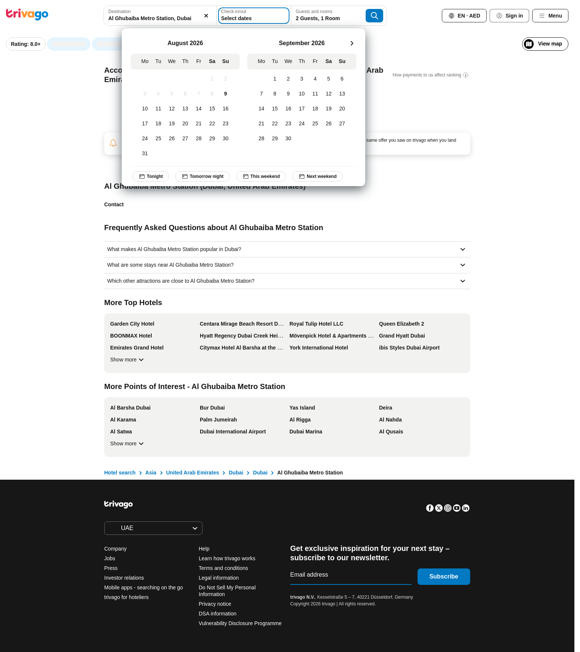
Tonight (151, 176)
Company (115, 549)
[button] (159, 15)
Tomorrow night (202, 176)
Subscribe (443, 576)
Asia (150, 473)
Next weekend (318, 176)
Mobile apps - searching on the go (143, 587)
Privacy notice (215, 604)
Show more (128, 359)
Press (111, 568)
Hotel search (120, 473)
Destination (119, 11)
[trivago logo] (27, 16)
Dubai (236, 473)
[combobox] (160, 15)
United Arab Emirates (192, 473)
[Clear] (206, 15)
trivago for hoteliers (126, 597)
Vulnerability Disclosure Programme (240, 623)
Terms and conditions (223, 568)
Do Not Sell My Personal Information (227, 590)
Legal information (219, 578)
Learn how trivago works (227, 558)
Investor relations (124, 578)
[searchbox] (159, 18)
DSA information (217, 614)
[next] (351, 43)
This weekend (261, 176)
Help (204, 549)
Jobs (109, 558)
